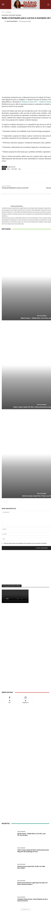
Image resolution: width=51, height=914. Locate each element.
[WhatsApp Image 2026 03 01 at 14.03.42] (25, 649)
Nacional (18, 15)
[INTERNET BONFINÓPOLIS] (25, 798)
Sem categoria (41, 315)
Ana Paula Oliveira (12, 21)
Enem (8, 169)
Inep (19, 169)
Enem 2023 (14, 169)
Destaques (8, 12)
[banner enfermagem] (25, 759)
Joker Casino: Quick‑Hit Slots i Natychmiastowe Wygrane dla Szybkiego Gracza (33, 850)
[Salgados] (25, 743)
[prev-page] (3, 501)
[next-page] (6, 501)
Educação (12, 15)
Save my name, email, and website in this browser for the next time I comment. (25, 543)
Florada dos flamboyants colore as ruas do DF (15, 188)
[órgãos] (25, 569)
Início (3, 12)
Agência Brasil (11, 166)
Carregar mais (25, 909)
